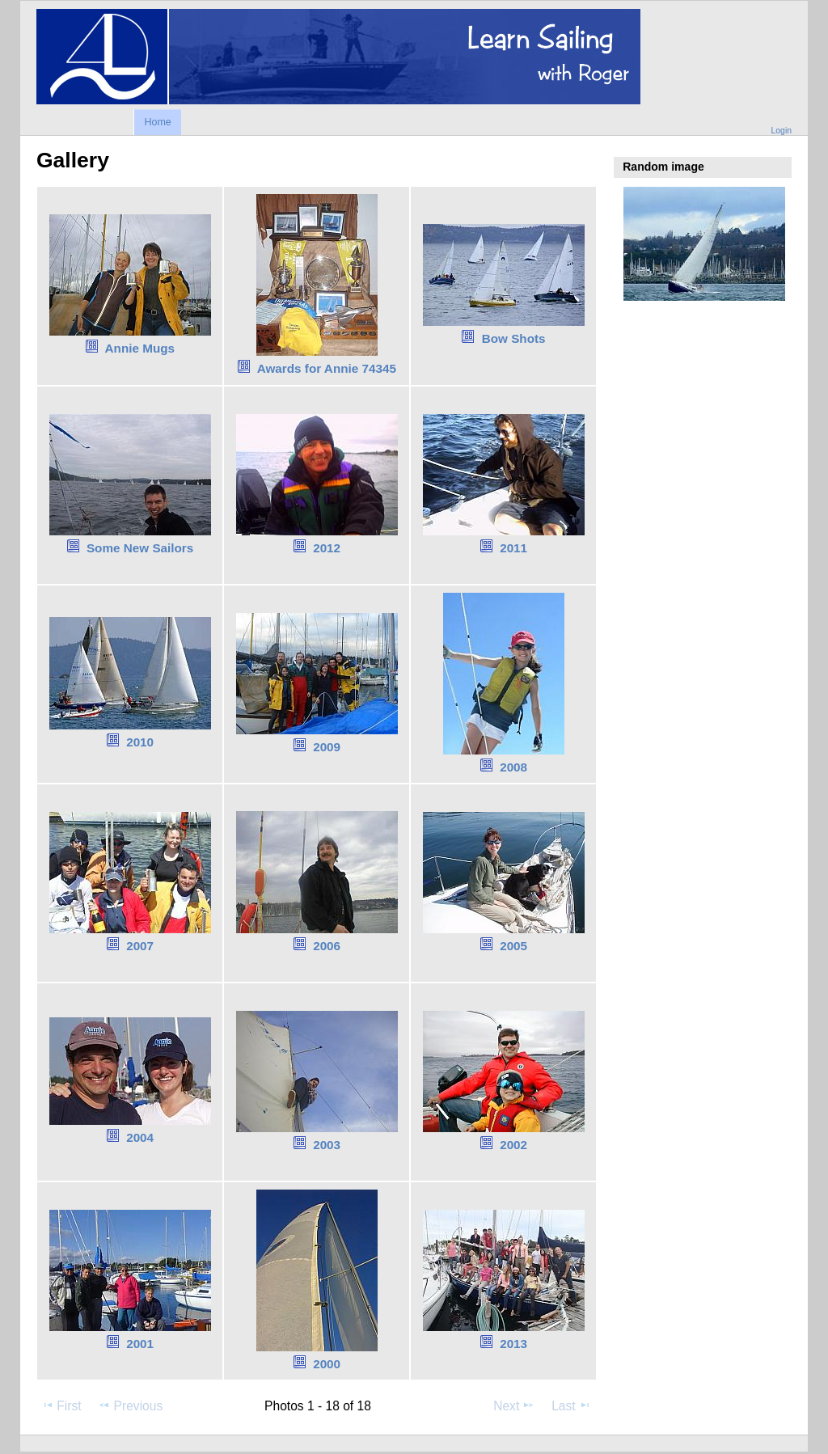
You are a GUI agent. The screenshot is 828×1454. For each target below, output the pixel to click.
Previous (130, 1405)
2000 (326, 1364)
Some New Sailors (140, 548)
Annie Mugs (140, 348)
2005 (513, 946)
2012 (326, 548)
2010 (140, 742)
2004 (140, 1137)
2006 (326, 946)
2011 (513, 548)
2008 (513, 767)
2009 (326, 747)
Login (781, 130)
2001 (140, 1343)
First (61, 1405)
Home (157, 122)
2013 (513, 1343)
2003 (326, 1145)
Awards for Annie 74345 (326, 368)
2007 (140, 946)
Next (513, 1405)
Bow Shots (514, 338)
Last (571, 1405)
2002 (513, 1145)
